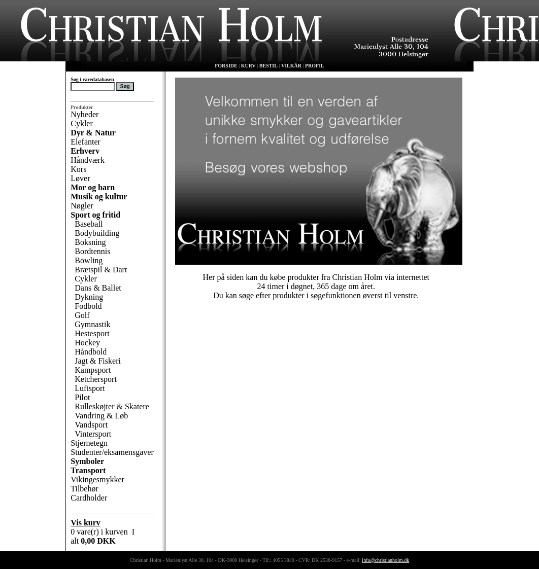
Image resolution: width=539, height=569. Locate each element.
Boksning (90, 242)
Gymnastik (92, 324)
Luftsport (90, 388)
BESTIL (268, 65)
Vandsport (91, 424)
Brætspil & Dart (101, 269)
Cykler (82, 123)
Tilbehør (84, 488)
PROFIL (314, 65)
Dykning (89, 297)
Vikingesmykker (97, 479)
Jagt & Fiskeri (98, 361)
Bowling (89, 260)
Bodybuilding (97, 233)
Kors (78, 169)
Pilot (82, 397)
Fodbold (88, 306)
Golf (82, 315)
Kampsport (93, 370)
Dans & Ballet (98, 287)
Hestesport (92, 333)
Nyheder (84, 114)
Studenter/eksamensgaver (112, 452)
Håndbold (91, 351)
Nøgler (82, 205)
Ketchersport (96, 379)
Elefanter (85, 141)
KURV (248, 65)
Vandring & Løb (101, 415)
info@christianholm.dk (385, 560)
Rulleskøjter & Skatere (112, 406)
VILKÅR (291, 65)
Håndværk (88, 160)
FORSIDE (226, 65)
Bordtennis (92, 251)
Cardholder (89, 497)
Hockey (87, 342)
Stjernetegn (89, 443)
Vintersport (93, 434)
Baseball (89, 224)
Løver (80, 178)
